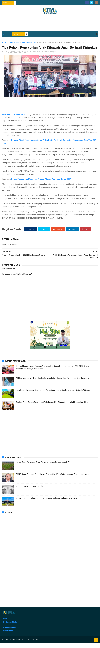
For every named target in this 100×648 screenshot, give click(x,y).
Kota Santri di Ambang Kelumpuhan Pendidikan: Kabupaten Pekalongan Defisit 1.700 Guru (53, 395)
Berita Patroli (36, 57)
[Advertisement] (50, 24)
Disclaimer (8, 636)
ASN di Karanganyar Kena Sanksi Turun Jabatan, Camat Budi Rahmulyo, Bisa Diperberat (52, 383)
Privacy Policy (9, 633)
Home (4, 34)
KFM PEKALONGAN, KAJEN (14, 119)
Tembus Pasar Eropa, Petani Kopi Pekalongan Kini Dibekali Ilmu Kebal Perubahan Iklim (52, 407)
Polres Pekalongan (49, 57)
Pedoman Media (10, 627)
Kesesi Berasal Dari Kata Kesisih (29, 491)
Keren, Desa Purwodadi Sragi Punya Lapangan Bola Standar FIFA (43, 467)
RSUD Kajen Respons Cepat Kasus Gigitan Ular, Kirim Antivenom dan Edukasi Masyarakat (53, 479)
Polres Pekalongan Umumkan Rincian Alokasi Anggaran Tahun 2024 (41, 184)
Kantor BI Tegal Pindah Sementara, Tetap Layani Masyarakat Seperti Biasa (46, 503)
